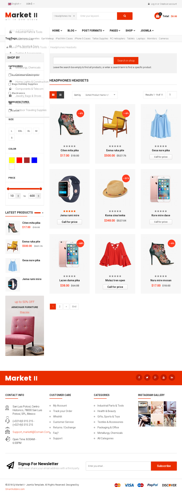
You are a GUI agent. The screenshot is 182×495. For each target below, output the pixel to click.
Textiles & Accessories (110, 422)
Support (57, 438)
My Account (60, 405)
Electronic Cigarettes (29, 38)
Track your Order (62, 411)
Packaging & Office (108, 427)
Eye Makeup (47, 38)
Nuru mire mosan (160, 280)
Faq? (56, 432)
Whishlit (57, 416)
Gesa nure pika (31, 260)
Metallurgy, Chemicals (110, 432)
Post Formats (92, 30)
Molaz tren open (115, 280)
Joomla (146, 30)
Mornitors (152, 38)
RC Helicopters (117, 38)
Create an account (168, 4)
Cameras (164, 38)
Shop (129, 30)
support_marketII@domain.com (31, 432)
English (14, 4)
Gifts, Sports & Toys (108, 416)
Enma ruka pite (31, 241)
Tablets (131, 38)
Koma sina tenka (115, 215)
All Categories (105, 438)
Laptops (141, 38)
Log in (154, 4)
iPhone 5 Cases (83, 38)
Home (56, 30)
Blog (71, 30)
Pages (114, 30)
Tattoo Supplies (100, 38)
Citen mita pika (31, 222)
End (74, 306)
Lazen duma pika (69, 280)
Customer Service (63, 422)
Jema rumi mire (31, 279)
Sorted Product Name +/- (97, 95)
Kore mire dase (161, 215)
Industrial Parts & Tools (33, 47)
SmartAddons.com (15, 489)
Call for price (161, 157)
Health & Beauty (106, 411)
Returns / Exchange (64, 427)
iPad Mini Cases (64, 38)
